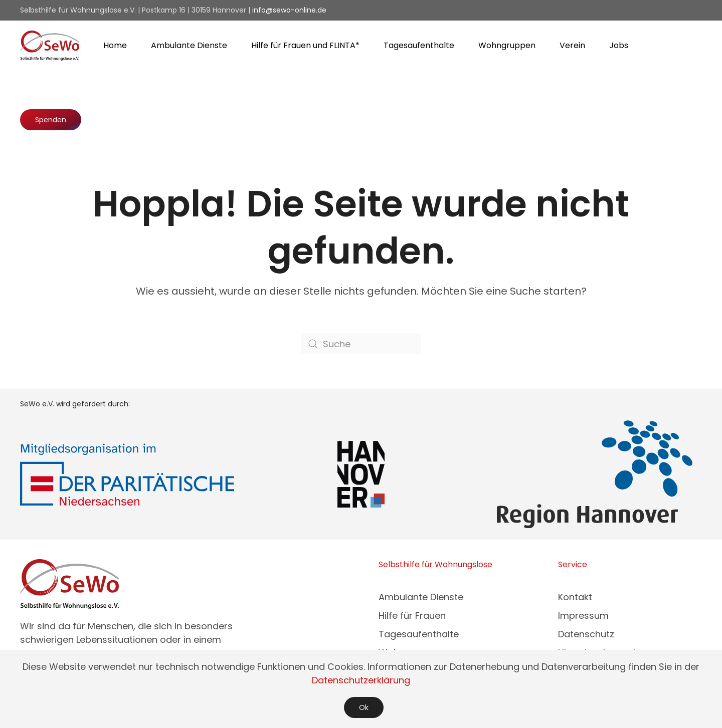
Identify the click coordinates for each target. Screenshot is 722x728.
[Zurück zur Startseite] (49, 46)
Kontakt (575, 597)
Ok (364, 707)
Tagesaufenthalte (419, 634)
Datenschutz (586, 634)
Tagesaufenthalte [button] (419, 45)
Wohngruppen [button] (506, 45)
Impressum (583, 615)
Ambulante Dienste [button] (189, 45)
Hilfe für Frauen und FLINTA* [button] (305, 45)
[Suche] (361, 343)
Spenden (50, 120)
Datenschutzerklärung (361, 680)
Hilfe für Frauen (412, 615)
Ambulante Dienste (421, 597)
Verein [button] (572, 45)
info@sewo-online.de (289, 10)
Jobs (618, 45)
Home (115, 45)
